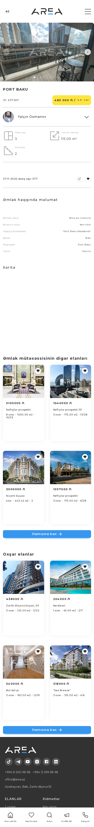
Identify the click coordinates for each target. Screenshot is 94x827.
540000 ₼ (14, 684)
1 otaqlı (10, 807)
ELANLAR (66, 817)
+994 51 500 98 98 (17, 772)
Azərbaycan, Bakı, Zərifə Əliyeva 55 (28, 786)
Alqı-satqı (50, 807)
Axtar (49, 817)
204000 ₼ (61, 599)
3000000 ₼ (16, 489)
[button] (6, 52)
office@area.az (15, 779)
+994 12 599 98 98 (45, 772)
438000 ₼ (14, 599)
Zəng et (85, 817)
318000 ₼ (61, 684)
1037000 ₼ (62, 489)
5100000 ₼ (15, 403)
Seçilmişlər (31, 817)
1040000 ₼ (62, 403)
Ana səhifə (10, 817)
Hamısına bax (47, 534)
